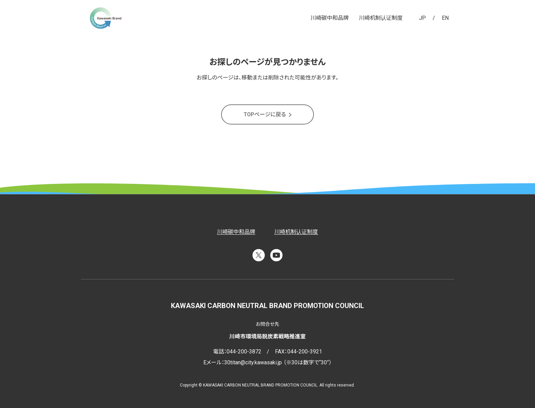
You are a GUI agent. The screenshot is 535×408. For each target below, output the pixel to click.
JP (422, 18)
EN (445, 18)
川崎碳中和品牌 (329, 18)
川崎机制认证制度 (381, 18)
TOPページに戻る (265, 114)
